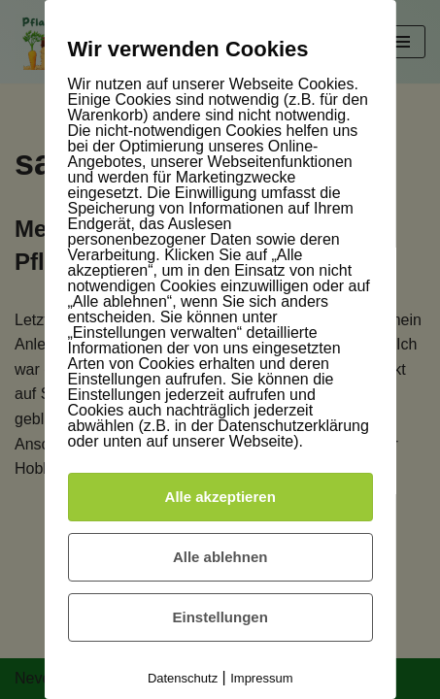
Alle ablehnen (220, 557)
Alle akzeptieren (219, 496)
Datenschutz (183, 678)
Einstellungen (219, 617)
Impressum (261, 678)
